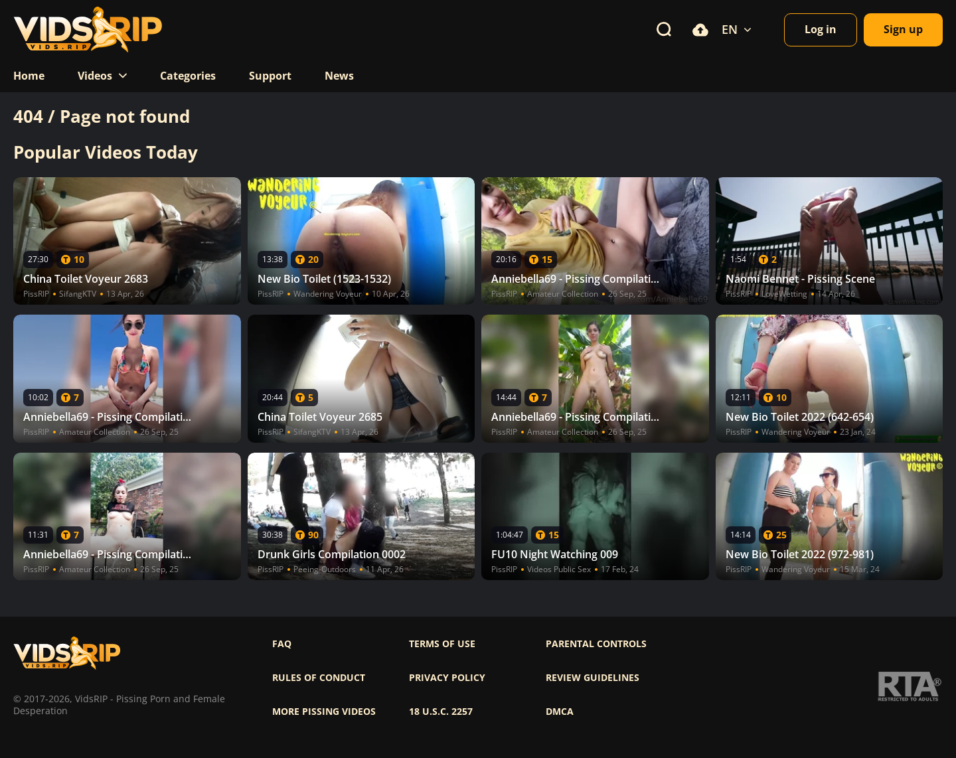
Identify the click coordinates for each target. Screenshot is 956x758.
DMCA (560, 712)
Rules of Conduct (318, 678)
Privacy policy (447, 678)
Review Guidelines (592, 678)
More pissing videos (324, 712)
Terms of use (442, 644)
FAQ (281, 644)
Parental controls (596, 644)
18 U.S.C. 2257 (441, 712)
